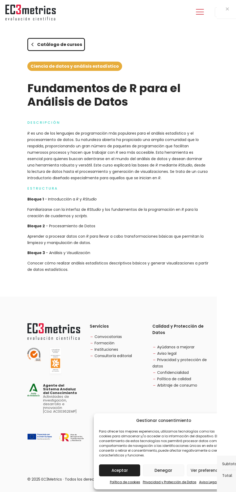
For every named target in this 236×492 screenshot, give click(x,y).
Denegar (163, 470)
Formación (104, 343)
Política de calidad (174, 379)
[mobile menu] (200, 12)
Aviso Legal (208, 482)
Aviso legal (167, 353)
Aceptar (119, 470)
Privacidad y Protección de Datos (169, 482)
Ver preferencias (207, 470)
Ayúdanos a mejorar (176, 347)
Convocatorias (108, 336)
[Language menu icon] (222, 12)
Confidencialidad (173, 372)
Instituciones (106, 349)
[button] (225, 420)
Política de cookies (125, 482)
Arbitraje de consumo (177, 385)
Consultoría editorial (113, 355)
